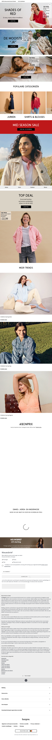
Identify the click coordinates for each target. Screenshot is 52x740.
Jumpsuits (3, 661)
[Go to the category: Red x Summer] (26, 15)
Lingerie (3, 673)
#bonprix (26, 424)
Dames (6, 187)
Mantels (3, 669)
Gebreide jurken (5, 660)
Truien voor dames (5, 666)
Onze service (26, 693)
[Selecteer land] (26, 730)
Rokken (3, 663)
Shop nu (13, 21)
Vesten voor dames (5, 667)
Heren (19, 187)
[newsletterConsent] (26, 565)
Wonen (45, 187)
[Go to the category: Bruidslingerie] (26, 69)
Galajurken (3, 658)
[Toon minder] (26, 675)
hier (28, 581)
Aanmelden (26, 576)
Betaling (26, 687)
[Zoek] (50, 4)
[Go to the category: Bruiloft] (26, 42)
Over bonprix (26, 704)
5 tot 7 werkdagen (21, 1)
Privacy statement (35, 723)
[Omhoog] (26, 680)
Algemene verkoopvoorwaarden (10, 723)
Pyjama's (3, 672)
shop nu (13, 46)
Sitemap (22, 726)
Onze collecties (26, 699)
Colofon (16, 726)
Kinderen (32, 187)
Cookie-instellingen (7, 726)
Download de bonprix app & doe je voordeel (26, 710)
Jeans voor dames (5, 664)
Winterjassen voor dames (7, 670)
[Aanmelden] (26, 576)
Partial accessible (24, 723)
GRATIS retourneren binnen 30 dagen (9, 1)
